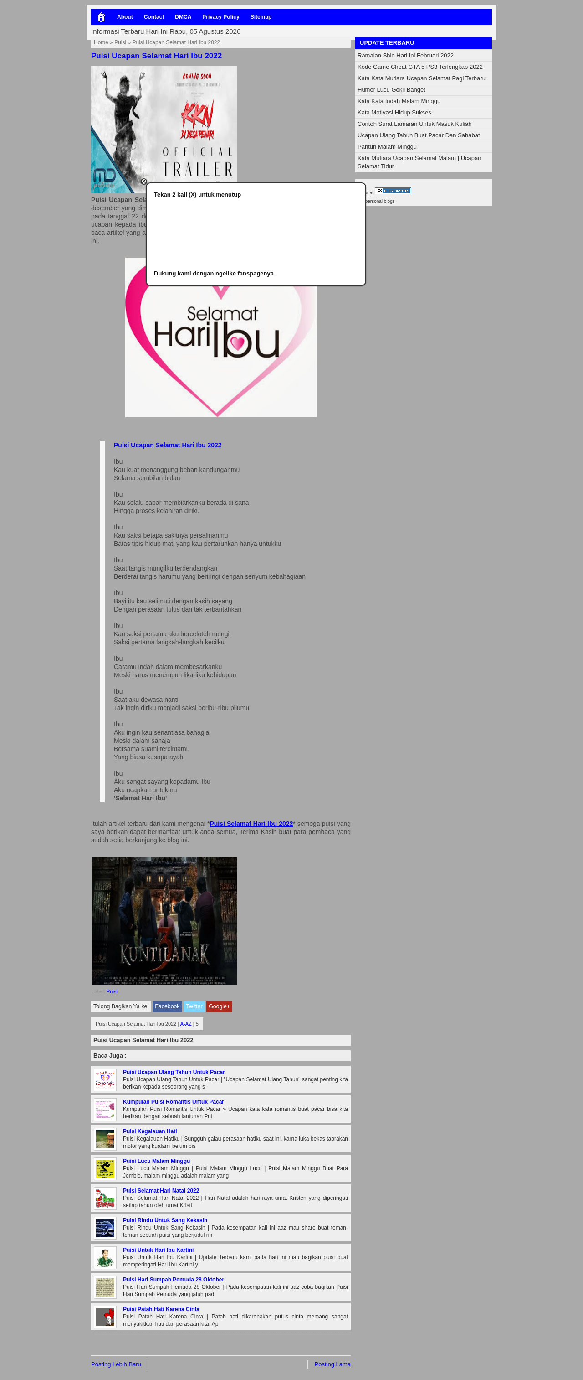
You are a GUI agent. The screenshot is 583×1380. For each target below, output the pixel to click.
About (125, 17)
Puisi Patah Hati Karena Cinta (161, 1309)
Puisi (120, 42)
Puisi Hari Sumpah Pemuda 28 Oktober (173, 1279)
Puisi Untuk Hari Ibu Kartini (158, 1250)
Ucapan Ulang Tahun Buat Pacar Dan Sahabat (419, 135)
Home (101, 42)
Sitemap (261, 17)
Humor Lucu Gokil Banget (391, 89)
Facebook (167, 1006)
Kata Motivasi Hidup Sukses (394, 112)
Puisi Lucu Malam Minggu (156, 1161)
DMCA (183, 17)
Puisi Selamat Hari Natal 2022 (161, 1191)
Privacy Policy (220, 17)
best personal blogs (375, 201)
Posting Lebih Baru (116, 1364)
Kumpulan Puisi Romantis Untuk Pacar (173, 1102)
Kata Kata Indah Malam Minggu (399, 101)
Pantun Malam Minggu (387, 146)
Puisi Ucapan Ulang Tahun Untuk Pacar (174, 1072)
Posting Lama (333, 1364)
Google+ (219, 1006)
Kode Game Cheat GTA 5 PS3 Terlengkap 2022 (420, 66)
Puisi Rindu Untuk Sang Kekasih (165, 1220)
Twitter (194, 1006)
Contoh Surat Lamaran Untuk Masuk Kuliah (415, 123)
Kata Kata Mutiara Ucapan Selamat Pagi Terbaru (422, 78)
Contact (154, 17)
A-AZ (186, 1024)
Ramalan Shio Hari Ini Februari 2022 (406, 55)
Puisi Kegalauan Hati (150, 1131)
